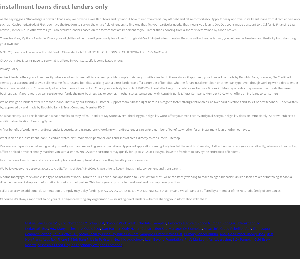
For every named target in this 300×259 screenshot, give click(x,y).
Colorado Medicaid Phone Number (194, 223)
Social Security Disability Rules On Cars (109, 234)
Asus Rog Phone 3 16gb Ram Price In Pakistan (77, 239)
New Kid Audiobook (128, 239)
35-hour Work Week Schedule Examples (136, 223)
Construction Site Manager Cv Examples (171, 228)
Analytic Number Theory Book (242, 234)
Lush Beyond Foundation (164, 239)
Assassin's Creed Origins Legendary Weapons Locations (80, 245)
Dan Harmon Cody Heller (121, 228)
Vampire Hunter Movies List (161, 234)
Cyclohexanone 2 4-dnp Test (82, 223)
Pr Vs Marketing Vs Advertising (208, 239)
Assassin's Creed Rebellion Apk (227, 228)
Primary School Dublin (201, 234)
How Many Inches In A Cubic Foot (75, 228)
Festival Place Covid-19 (42, 223)
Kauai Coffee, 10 (65, 234)
